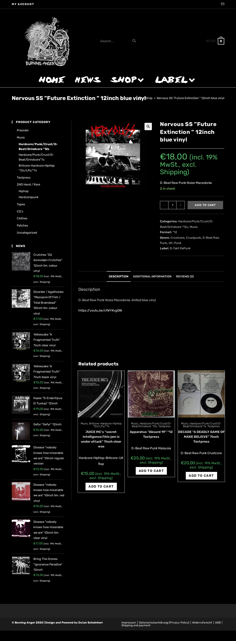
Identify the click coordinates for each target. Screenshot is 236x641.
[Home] (139, 98)
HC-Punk (175, 243)
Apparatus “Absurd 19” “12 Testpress (151, 434)
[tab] (118, 276)
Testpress (164, 426)
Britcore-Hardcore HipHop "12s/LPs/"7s (105, 425)
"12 (175, 232)
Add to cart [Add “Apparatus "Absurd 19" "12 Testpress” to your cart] (151, 471)
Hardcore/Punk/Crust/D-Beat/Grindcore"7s (202, 425)
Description (118, 276)
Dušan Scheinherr (90, 622)
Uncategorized (27, 232)
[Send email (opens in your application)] (222, 4)
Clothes (22, 218)
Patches (22, 225)
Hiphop (24, 191)
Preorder (23, 130)
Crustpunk (193, 237)
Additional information (152, 276)
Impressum (128, 622)
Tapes (21, 204)
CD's (20, 211)
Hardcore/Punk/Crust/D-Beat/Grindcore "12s (151, 425)
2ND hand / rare (28, 184)
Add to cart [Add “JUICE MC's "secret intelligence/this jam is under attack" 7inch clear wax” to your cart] (101, 486)
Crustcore (177, 237)
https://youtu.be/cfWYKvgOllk (100, 310)
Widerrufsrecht (202, 622)
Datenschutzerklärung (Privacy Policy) (164, 622)
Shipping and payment (135, 625)
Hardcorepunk (28, 197)
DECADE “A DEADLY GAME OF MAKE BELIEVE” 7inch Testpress (201, 437)
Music (194, 227)
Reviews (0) (185, 276)
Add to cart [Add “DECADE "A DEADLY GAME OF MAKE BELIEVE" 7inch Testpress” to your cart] (201, 476)
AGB (218, 622)
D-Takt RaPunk (180, 248)
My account (23, 4)
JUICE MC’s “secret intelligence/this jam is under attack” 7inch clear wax (101, 439)
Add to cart (205, 205)
